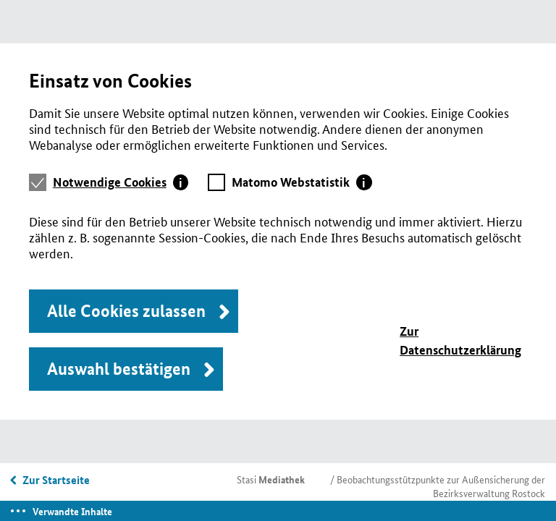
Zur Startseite (56, 480)
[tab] (121, 182)
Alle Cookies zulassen (126, 310)
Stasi (271, 479)
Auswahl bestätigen (118, 368)
